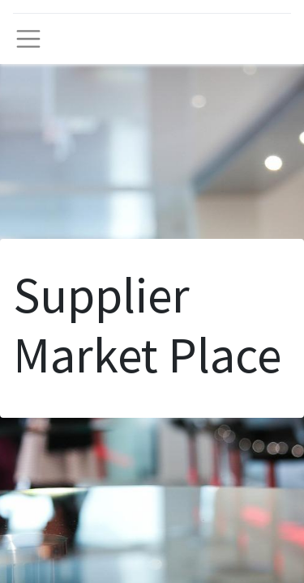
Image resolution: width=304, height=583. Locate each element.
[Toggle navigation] (28, 38)
